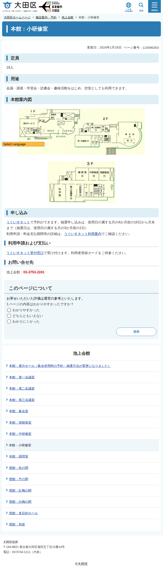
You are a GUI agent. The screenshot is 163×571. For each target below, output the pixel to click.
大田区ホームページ (17, 17)
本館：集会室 (18, 411)
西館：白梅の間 (20, 501)
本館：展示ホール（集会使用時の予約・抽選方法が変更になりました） (60, 366)
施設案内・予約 (46, 17)
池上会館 (67, 17)
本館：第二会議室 (22, 388)
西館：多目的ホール (23, 513)
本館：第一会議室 (22, 377)
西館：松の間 (18, 468)
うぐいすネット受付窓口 (25, 253)
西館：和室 (17, 524)
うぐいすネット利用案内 (82, 234)
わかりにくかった (26, 321)
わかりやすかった (26, 310)
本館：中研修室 (20, 434)
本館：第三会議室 (22, 400)
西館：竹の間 (18, 479)
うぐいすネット (18, 222)
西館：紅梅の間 (20, 490)
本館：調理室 (18, 456)
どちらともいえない (28, 316)
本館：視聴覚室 (20, 422)
